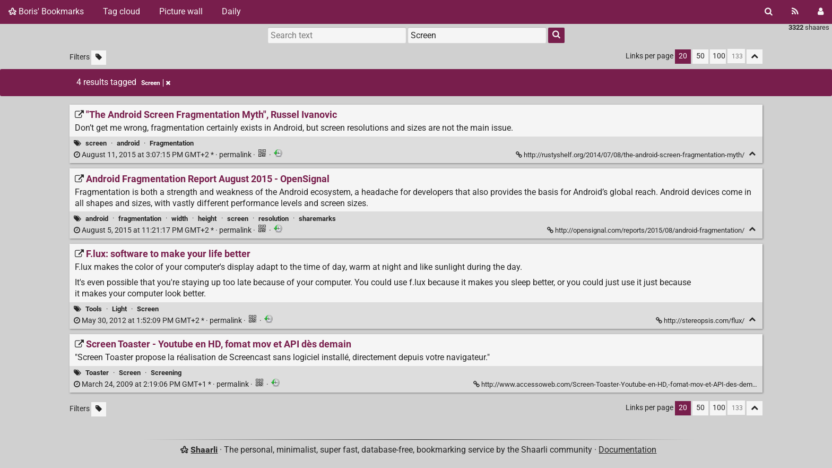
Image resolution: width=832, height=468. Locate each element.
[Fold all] (754, 56)
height (207, 219)
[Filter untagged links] (98, 57)
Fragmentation (172, 143)
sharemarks (317, 219)
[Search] (768, 11)
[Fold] (752, 153)
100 (719, 56)
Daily (231, 11)
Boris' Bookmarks (46, 11)
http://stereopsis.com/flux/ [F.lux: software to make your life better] (701, 321)
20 (683, 56)
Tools (93, 309)
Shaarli (204, 450)
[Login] (820, 11)
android (128, 143)
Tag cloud (121, 11)
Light (119, 309)
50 (700, 56)
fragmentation (139, 219)
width (179, 219)
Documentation (627, 450)
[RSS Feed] (795, 11)
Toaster (97, 373)
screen (96, 143)
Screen (148, 309)
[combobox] (477, 35)
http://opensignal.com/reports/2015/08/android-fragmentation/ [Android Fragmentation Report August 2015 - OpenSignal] (646, 230)
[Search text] (337, 35)
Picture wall (181, 11)
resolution (273, 219)
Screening (166, 373)
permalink (163, 154)
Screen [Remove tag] (155, 83)
